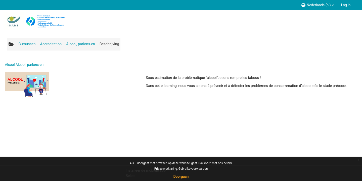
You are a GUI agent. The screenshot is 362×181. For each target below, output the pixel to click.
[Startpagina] (35, 21)
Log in (346, 5)
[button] (317, 5)
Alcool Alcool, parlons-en (24, 65)
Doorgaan (181, 176)
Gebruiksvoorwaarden (193, 168)
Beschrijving (109, 44)
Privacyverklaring (165, 168)
